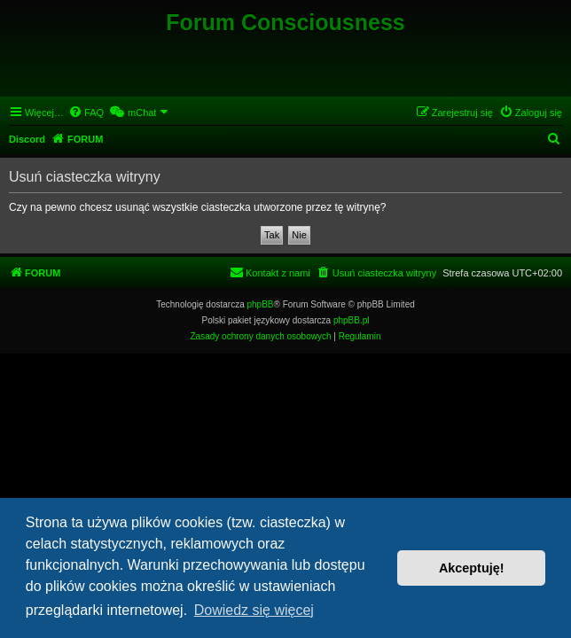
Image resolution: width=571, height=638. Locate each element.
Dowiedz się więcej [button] (254, 610)
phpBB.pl (351, 320)
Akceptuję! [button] (472, 568)
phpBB (260, 304)
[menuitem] (86, 112)
